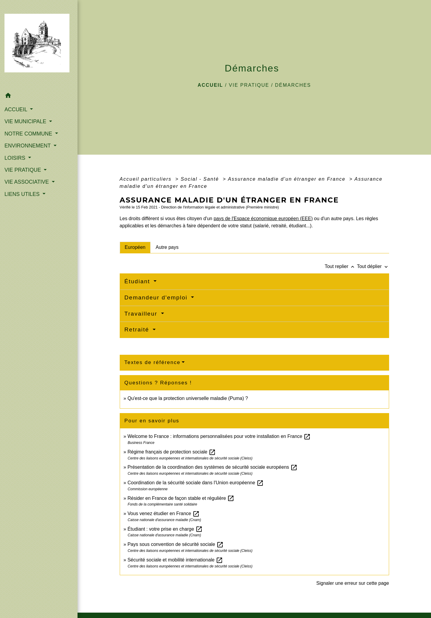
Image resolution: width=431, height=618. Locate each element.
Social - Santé (201, 179)
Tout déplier (373, 266)
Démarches (293, 85)
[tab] (135, 247)
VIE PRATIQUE (249, 85)
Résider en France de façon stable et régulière (181, 498)
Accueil (210, 85)
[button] (38, 96)
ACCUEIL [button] (16, 109)
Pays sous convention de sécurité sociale (176, 544)
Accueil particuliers (147, 179)
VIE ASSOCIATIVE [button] (27, 182)
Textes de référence (152, 362)
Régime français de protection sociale (172, 451)
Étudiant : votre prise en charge (165, 529)
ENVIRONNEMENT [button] (28, 146)
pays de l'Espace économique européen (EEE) (263, 218)
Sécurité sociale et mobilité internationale (175, 559)
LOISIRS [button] (15, 158)
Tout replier (341, 266)
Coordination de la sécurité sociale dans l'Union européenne (196, 482)
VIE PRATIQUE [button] (23, 170)
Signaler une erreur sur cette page (352, 583)
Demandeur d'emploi (157, 297)
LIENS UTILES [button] (22, 194)
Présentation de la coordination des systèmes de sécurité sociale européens (213, 467)
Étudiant (138, 281)
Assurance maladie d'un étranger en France (287, 179)
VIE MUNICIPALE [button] (26, 121)
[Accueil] (38, 44)
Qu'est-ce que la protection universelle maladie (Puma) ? (188, 398)
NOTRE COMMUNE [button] (29, 134)
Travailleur (142, 313)
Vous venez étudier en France (164, 513)
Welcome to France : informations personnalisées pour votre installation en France (219, 436)
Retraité (138, 329)
